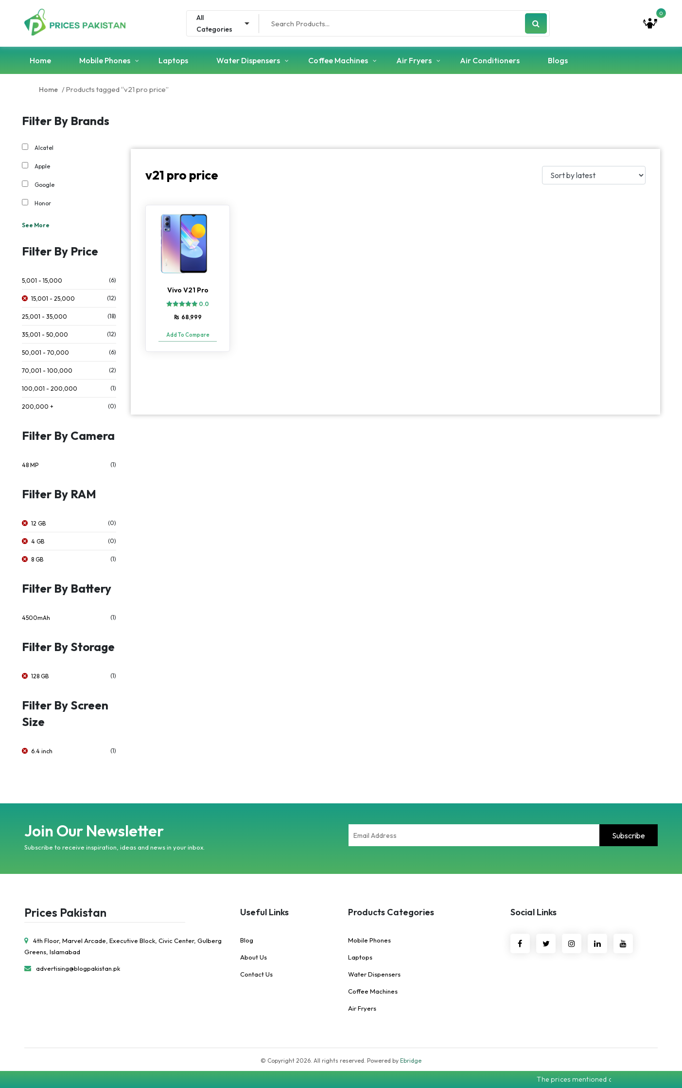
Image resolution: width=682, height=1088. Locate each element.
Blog (246, 940)
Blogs (558, 60)
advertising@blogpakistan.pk (72, 968)
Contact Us (256, 974)
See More (36, 225)
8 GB (37, 559)
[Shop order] (594, 175)
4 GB (37, 541)
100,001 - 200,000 (49, 388)
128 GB (40, 676)
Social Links (533, 912)
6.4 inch (41, 751)
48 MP (30, 465)
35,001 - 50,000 (45, 334)
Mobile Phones (104, 60)
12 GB (38, 523)
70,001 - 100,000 (47, 370)
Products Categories (391, 912)
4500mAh (36, 617)
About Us (253, 957)
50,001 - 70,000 (45, 352)
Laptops (173, 60)
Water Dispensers (248, 60)
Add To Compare (188, 334)
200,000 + (37, 406)
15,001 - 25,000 (53, 298)
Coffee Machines (338, 60)
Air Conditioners (490, 60)
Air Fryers (414, 60)
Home (40, 60)
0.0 (204, 304)
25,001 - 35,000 (44, 316)
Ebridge (410, 1060)
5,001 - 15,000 (42, 280)
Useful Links (264, 912)
